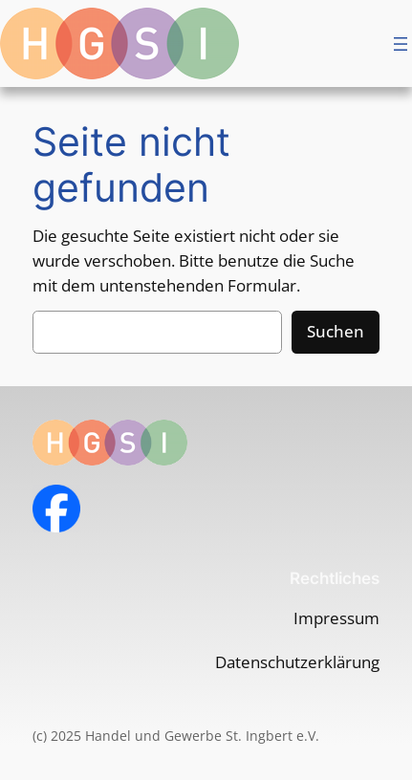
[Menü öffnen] (400, 43)
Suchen (335, 331)
